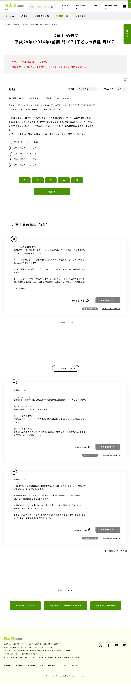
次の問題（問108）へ (105, 608)
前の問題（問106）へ (25, 608)
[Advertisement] (65, 343)
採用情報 (31, 668)
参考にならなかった (90, 311)
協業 (42, 668)
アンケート (74, 8)
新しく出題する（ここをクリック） (49, 66)
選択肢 (71, 89)
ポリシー (64, 668)
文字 (107, 89)
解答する (52, 193)
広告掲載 (19, 668)
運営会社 (7, 668)
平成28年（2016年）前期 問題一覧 (65, 608)
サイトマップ (77, 668)
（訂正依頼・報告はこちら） (66, 98)
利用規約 (52, 668)
